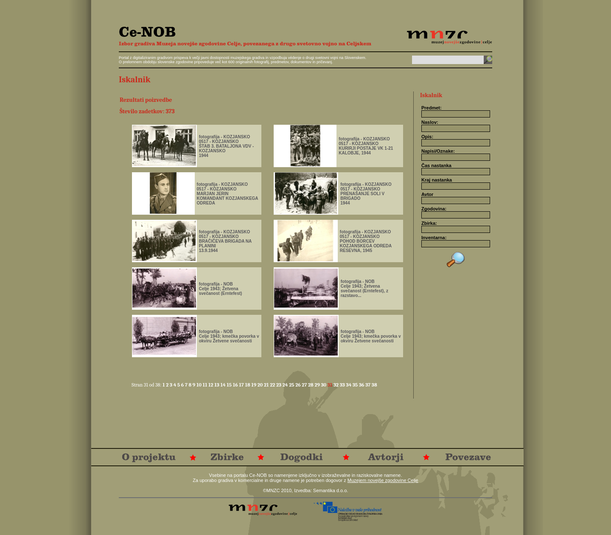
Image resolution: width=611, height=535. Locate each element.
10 (199, 385)
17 (242, 385)
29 (317, 385)
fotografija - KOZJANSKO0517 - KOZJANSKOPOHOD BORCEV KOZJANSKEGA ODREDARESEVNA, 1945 (366, 241)
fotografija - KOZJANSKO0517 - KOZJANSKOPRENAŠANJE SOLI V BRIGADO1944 (366, 193)
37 (368, 385)
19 (254, 385)
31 (331, 385)
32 (337, 385)
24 (286, 385)
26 (298, 385)
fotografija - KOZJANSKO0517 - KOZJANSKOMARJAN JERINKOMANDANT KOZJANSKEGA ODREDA (227, 193)
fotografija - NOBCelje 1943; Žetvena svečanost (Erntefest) (220, 289)
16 (236, 385)
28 (311, 385)
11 (205, 385)
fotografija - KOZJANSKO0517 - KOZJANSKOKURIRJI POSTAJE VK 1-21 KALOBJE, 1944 (366, 146)
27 (305, 385)
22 (273, 385)
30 (324, 385)
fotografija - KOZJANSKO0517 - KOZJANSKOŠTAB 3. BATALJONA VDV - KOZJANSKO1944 (226, 146)
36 (362, 385)
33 (343, 385)
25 (292, 385)
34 (349, 385)
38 (374, 385)
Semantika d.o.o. (330, 490)
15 (230, 385)
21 (267, 385)
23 (279, 385)
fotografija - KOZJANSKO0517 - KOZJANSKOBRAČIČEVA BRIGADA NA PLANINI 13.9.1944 (225, 241)
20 (261, 385)
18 (248, 385)
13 (217, 385)
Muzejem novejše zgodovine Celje (383, 480)
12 (211, 385)
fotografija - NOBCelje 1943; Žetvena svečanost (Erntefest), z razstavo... (364, 288)
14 (224, 385)
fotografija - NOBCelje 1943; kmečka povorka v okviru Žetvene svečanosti (229, 336)
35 (356, 385)
